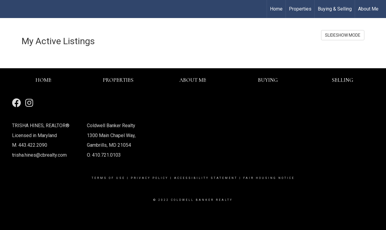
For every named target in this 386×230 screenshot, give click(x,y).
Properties (300, 9)
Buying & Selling (335, 9)
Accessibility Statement (205, 177)
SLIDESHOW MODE (342, 35)
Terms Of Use (108, 177)
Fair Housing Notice (269, 177)
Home (276, 9)
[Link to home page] (8, 9)
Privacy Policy (149, 177)
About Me (368, 9)
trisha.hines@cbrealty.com (39, 155)
